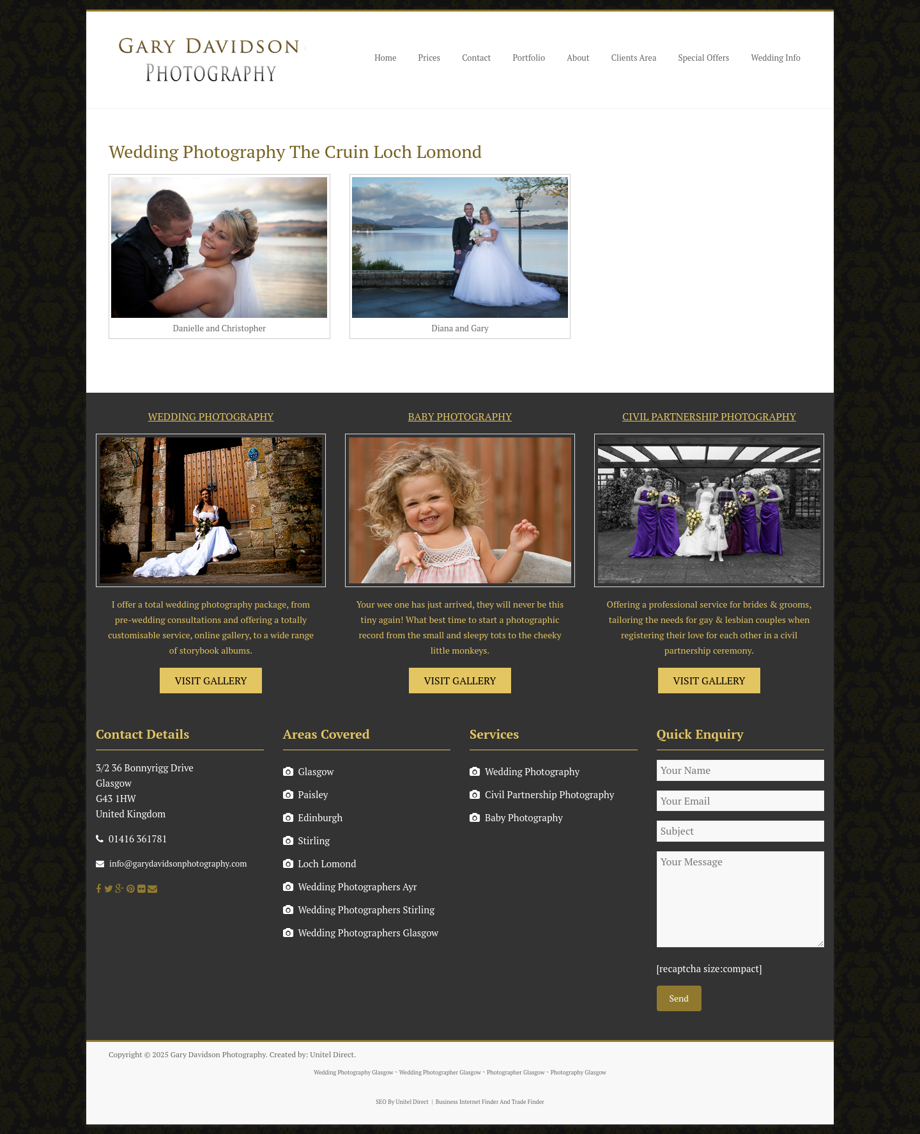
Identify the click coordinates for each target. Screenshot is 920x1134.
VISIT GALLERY (211, 680)
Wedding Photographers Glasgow (361, 932)
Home (385, 57)
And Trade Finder (521, 1102)
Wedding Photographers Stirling (359, 909)
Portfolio (528, 57)
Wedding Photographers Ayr (350, 886)
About (578, 57)
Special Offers (703, 57)
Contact (476, 57)
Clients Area (634, 57)
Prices (429, 57)
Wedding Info (776, 57)
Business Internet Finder (467, 1102)
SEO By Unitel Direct (402, 1102)
